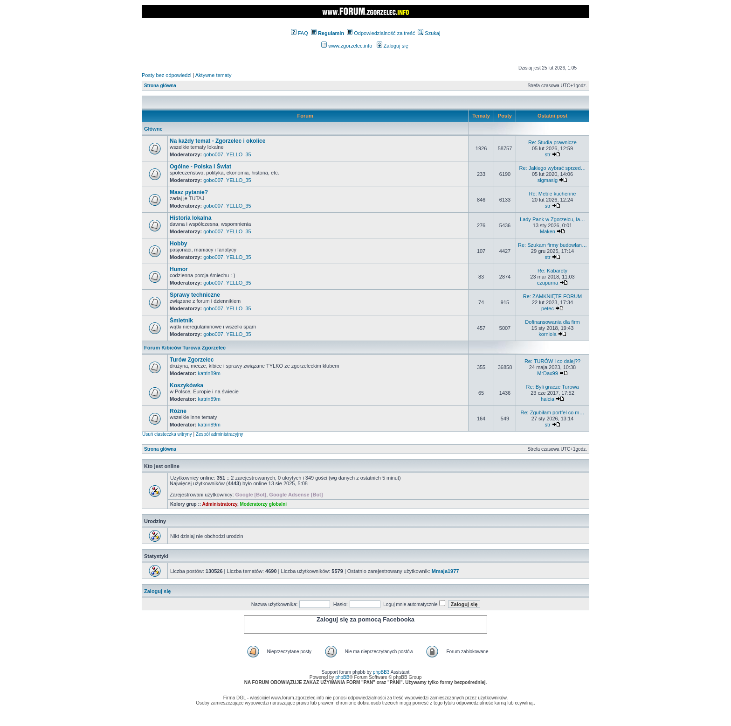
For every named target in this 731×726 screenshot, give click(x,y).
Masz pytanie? (189, 192)
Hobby (178, 243)
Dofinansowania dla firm (552, 322)
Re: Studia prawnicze (552, 142)
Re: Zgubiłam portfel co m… (553, 412)
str (547, 154)
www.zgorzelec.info (346, 46)
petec (547, 308)
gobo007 (213, 154)
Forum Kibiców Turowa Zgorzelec (185, 347)
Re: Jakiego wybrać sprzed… (552, 168)
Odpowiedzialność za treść (381, 33)
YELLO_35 (238, 154)
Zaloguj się (392, 46)
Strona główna (160, 85)
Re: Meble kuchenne (552, 193)
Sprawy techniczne (195, 295)
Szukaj (429, 33)
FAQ (299, 33)
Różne (178, 411)
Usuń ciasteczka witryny (167, 434)
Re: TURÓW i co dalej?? (552, 361)
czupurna (547, 283)
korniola (547, 334)
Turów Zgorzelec (192, 359)
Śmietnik (181, 320)
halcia (547, 399)
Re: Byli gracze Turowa (552, 387)
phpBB (342, 677)
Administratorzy (219, 504)
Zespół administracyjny (219, 434)
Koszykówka (186, 385)
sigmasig (548, 180)
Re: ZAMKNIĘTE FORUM (552, 296)
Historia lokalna (190, 218)
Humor (179, 269)
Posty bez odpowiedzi (166, 75)
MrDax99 (547, 373)
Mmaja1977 (445, 571)
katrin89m (209, 373)
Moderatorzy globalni (263, 504)
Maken (547, 231)
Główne (153, 129)
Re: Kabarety (552, 270)
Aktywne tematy (213, 75)
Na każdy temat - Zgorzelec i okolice (217, 141)
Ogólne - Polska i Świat (200, 166)
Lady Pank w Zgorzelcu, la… (552, 219)
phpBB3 (381, 672)
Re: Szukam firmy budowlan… (552, 245)
